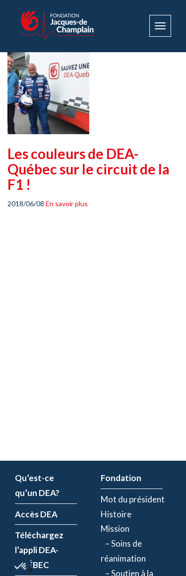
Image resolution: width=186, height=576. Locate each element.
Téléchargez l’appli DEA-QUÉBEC (39, 550)
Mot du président (133, 499)
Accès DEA (36, 514)
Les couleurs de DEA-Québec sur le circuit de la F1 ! (88, 169)
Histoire (116, 514)
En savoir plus (67, 203)
